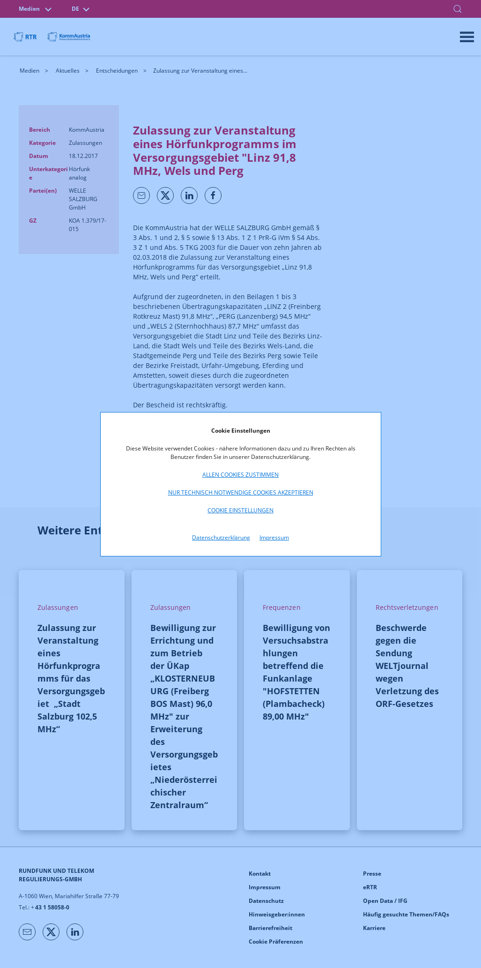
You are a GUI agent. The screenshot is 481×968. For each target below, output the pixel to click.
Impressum (274, 537)
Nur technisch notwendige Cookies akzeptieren (240, 492)
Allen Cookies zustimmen (240, 475)
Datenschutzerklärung (221, 537)
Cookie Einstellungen (240, 510)
